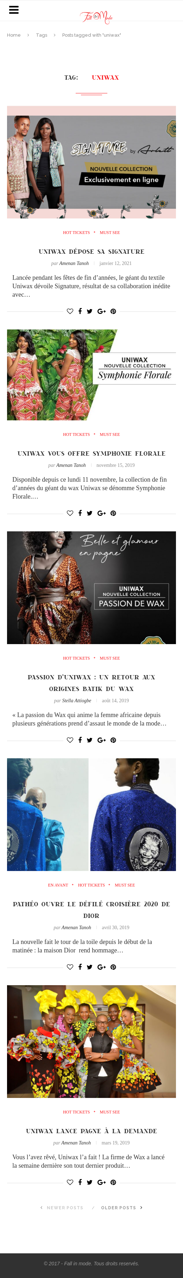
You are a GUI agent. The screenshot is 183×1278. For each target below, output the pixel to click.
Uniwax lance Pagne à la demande (91, 1130)
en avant (58, 885)
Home (14, 35)
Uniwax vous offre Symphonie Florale (92, 453)
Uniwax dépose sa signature (92, 251)
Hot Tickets (76, 232)
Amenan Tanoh (74, 263)
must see (110, 232)
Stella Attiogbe (77, 700)
